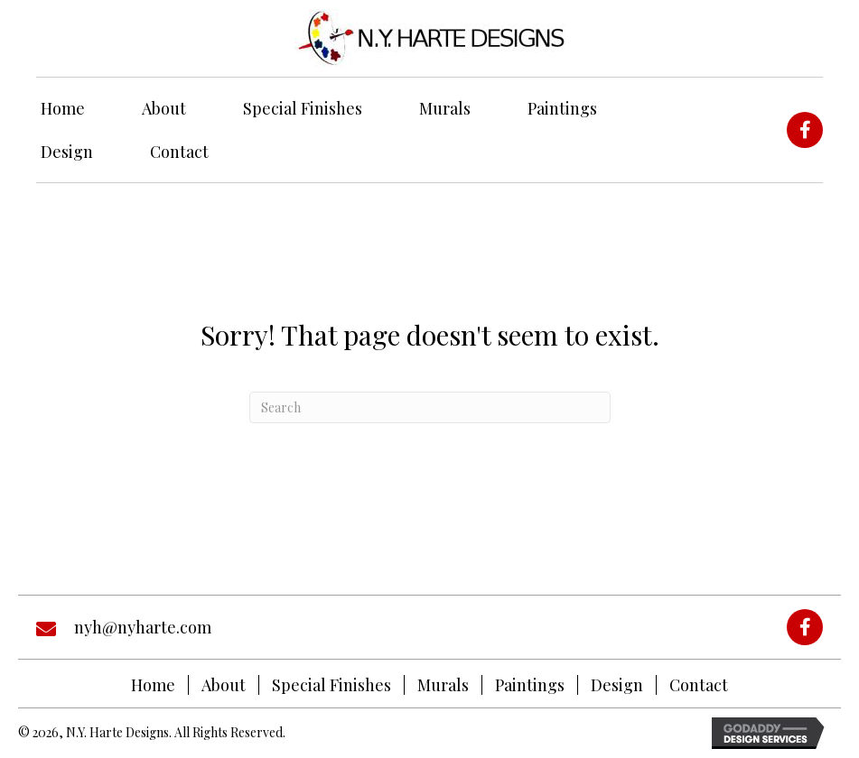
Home (153, 685)
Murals (443, 685)
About (223, 685)
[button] (805, 130)
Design (617, 685)
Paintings (530, 685)
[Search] (430, 407)
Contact (698, 685)
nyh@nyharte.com (142, 627)
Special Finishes (331, 685)
